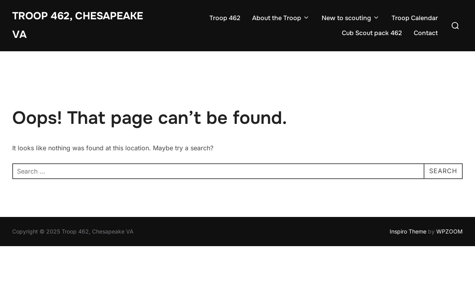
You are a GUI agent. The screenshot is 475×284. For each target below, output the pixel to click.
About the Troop (281, 18)
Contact (426, 33)
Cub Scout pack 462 (372, 33)
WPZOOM (449, 231)
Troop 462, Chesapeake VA (77, 25)
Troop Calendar (415, 18)
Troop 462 (224, 18)
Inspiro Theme (408, 231)
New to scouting (351, 18)
